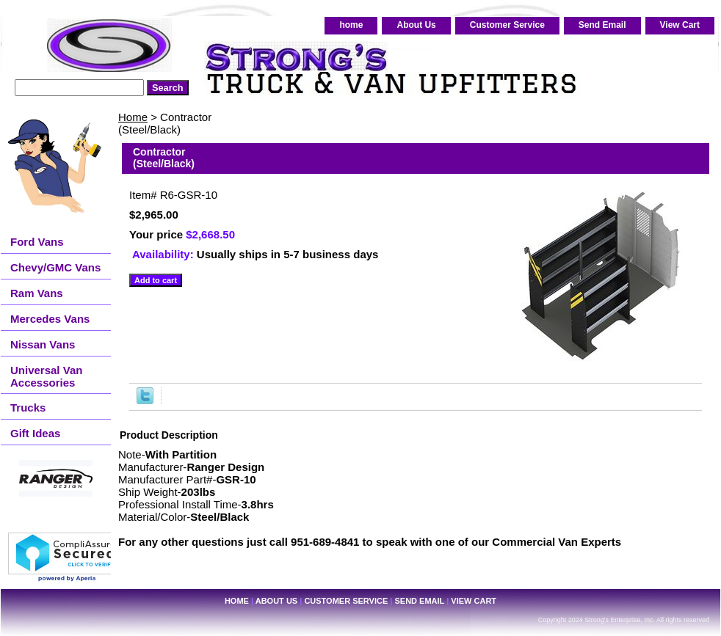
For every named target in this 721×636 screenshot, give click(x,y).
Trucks (28, 407)
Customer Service (507, 25)
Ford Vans (37, 241)
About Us (415, 25)
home (351, 25)
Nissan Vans (42, 344)
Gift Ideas (35, 433)
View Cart (680, 25)
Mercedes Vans (50, 318)
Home (133, 117)
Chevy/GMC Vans (55, 267)
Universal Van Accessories (46, 376)
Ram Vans (36, 293)
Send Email (602, 25)
